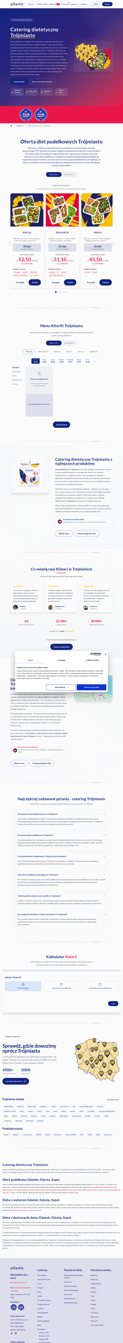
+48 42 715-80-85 (20, 1283)
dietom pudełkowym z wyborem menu (27, 1212)
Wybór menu (53, 343)
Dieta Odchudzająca (71, 1290)
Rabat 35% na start (44, 1279)
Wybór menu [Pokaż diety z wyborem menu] (53, 174)
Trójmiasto (7, 1121)
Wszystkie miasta (114, 1100)
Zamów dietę (61, 425)
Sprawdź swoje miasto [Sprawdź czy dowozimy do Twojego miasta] (16, 1082)
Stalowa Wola (76, 1116)
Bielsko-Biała (32, 1106)
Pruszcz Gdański (70, 1135)
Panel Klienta (41, 1275)
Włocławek (29, 1121)
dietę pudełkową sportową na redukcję (91, 1191)
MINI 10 (57, 352)
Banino (6, 1135)
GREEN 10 (93, 352)
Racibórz (34, 1116)
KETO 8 (69, 352)
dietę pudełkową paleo (48, 1191)
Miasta (20, 126)
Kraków (30, 1111)
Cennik (39, 1296)
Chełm (53, 1106)
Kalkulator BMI (43, 1339)
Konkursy (40, 1308)
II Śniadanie (16, 372)
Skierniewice (64, 1116)
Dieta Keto (68, 1282)
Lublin (55, 1111)
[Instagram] (16, 1333)
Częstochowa (64, 1106)
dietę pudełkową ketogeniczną (101, 1189)
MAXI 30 (29, 352)
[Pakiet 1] (56, 292)
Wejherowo (108, 1135)
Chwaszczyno (27, 1135)
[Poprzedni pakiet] (10, 243)
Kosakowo (57, 1135)
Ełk (74, 1106)
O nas (39, 1284)
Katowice (100, 1106)
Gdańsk (38, 1135)
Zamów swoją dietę (61, 647)
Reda (82, 1135)
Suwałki (87, 1116)
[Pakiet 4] (62, 292)
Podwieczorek (17, 380)
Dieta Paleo (68, 1294)
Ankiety (40, 1317)
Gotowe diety (68, 343)
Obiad (14, 376)
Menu (39, 1292)
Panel (96, 4)
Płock (6, 1116)
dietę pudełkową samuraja (66, 1191)
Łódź (47, 1111)
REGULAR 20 (43, 352)
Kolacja (14, 384)
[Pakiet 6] (67, 292)
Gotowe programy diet (86, 533)
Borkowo (16, 1135)
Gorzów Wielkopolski (86, 1106)
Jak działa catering (43, 1300)
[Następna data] (95, 361)
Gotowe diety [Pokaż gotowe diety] (68, 174)
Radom (43, 1116)
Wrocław (40, 1121)
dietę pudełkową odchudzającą (28, 1191)
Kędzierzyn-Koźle (10, 1111)
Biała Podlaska (8, 1106)
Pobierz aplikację (43, 1321)
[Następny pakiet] (113, 243)
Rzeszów (52, 1116)
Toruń (106, 1116)
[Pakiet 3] (60, 292)
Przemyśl (24, 1116)
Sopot (98, 1135)
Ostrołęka (91, 1111)
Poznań (14, 1116)
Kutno (39, 1111)
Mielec (64, 1111)
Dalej (113, 1004)
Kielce (22, 1111)
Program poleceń (43, 1304)
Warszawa (18, 1121)
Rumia (90, 1135)
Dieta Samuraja (69, 1298)
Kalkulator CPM (44, 1336)
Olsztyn (72, 1111)
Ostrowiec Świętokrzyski (107, 1111)
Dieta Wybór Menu (71, 1303)
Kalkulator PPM (44, 1332)
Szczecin (97, 1116)
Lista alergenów (42, 1313)
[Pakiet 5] (65, 292)
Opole (82, 1111)
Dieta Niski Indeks (70, 1286)
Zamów (107, 4)
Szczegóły (20, 285)
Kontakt (40, 1288)
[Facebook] (11, 1333)
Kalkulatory (41, 1329)
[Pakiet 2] (58, 292)
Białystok (20, 1106)
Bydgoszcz (43, 1106)
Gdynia (47, 1135)
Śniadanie (15, 367)
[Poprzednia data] (28, 361)
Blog (39, 1325)
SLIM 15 (81, 352)
